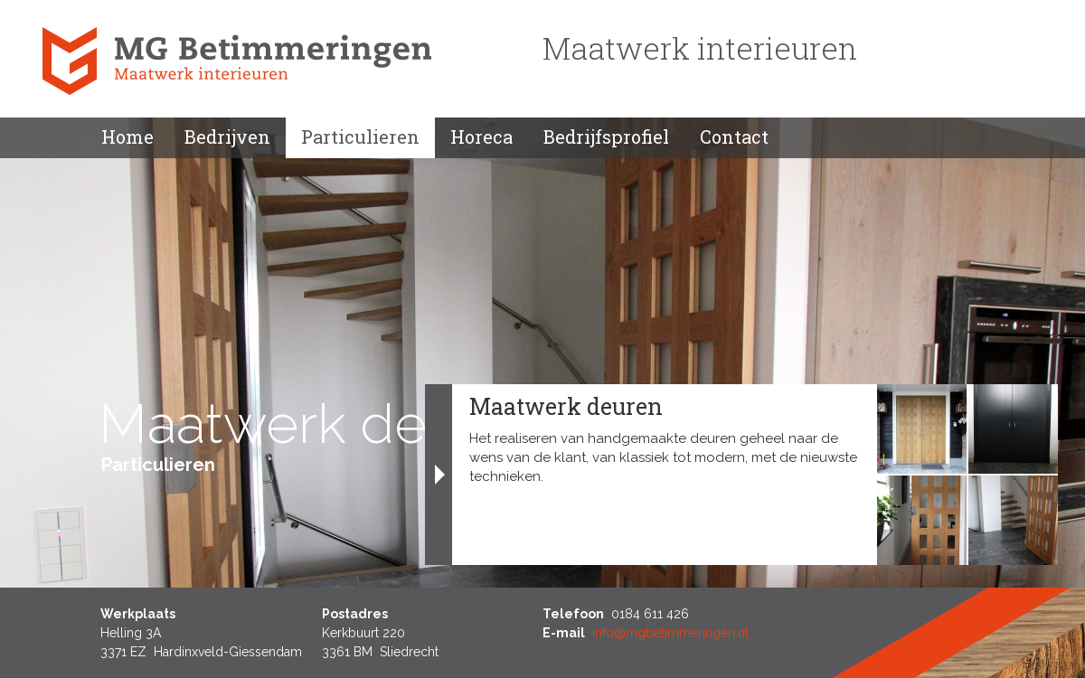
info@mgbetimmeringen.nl (670, 633)
